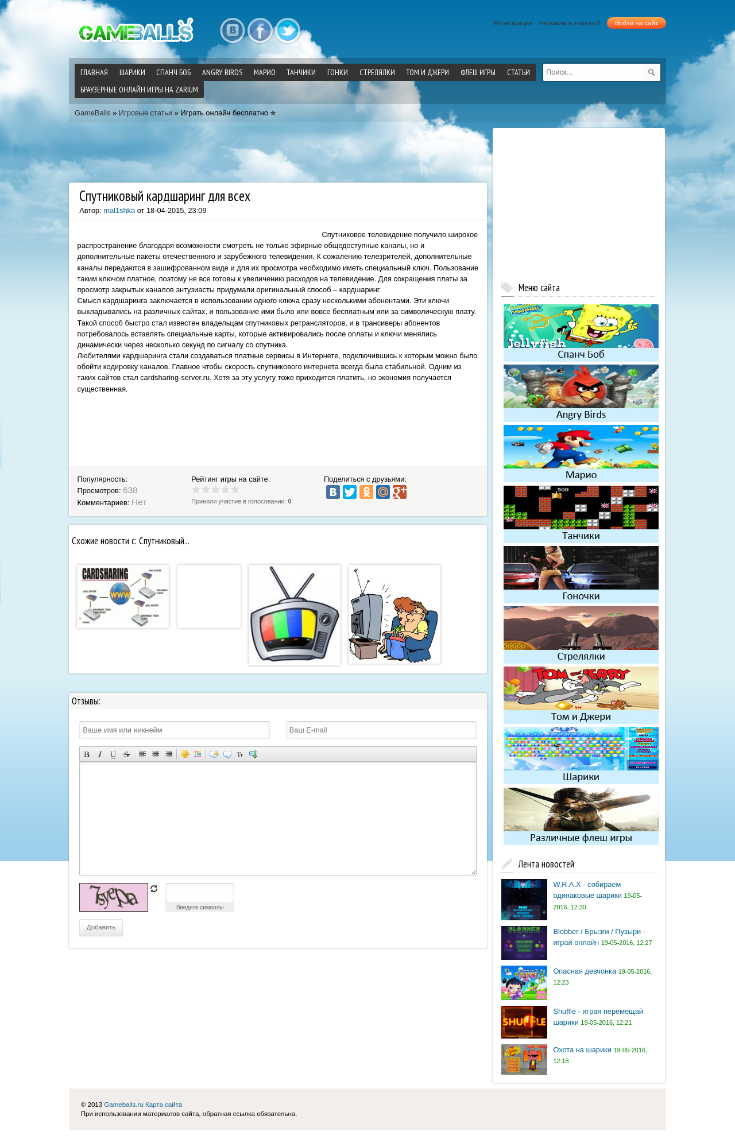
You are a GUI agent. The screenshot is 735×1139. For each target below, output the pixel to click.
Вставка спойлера (253, 754)
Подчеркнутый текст (112, 754)
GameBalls (93, 113)
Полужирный (86, 754)
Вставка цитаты (227, 754)
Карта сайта (163, 1104)
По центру (155, 754)
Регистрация (513, 23)
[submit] (651, 72)
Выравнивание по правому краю (168, 754)
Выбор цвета (197, 754)
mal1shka (119, 210)
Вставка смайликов (184, 754)
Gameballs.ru (123, 1104)
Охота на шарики (582, 1049)
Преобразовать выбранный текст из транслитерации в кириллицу (240, 754)
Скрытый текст (213, 754)
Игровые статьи (145, 113)
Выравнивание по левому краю (142, 754)
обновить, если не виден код (154, 888)
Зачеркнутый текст (126, 754)
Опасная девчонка (584, 971)
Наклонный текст (99, 754)
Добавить (101, 927)
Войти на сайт (636, 23)
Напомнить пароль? (570, 23)
